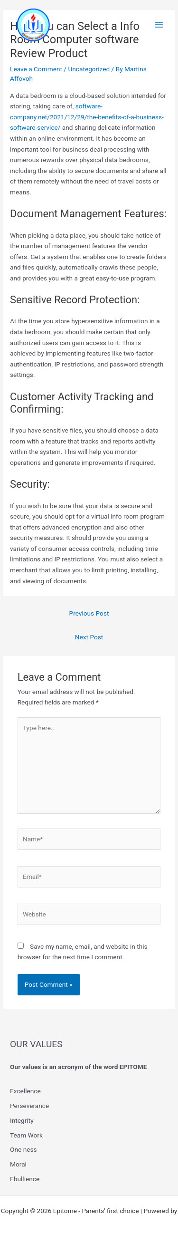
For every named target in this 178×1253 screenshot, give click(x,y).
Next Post (89, 637)
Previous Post (89, 613)
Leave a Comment (36, 69)
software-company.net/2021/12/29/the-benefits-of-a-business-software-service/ (87, 116)
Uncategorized (89, 69)
